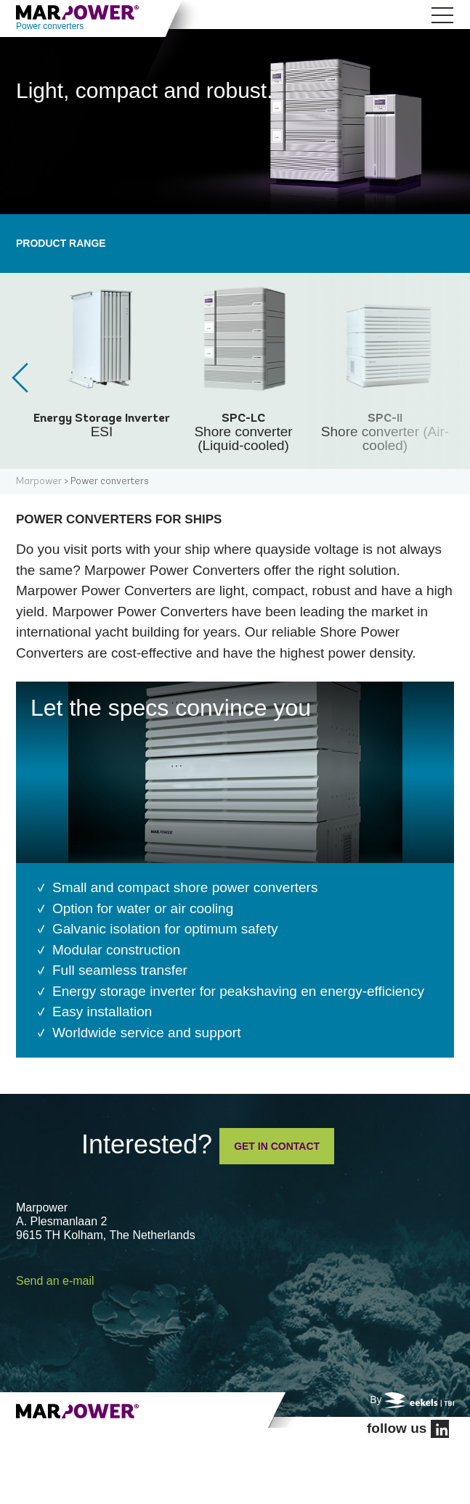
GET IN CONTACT (277, 1146)
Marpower (39, 481)
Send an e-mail (55, 1281)
